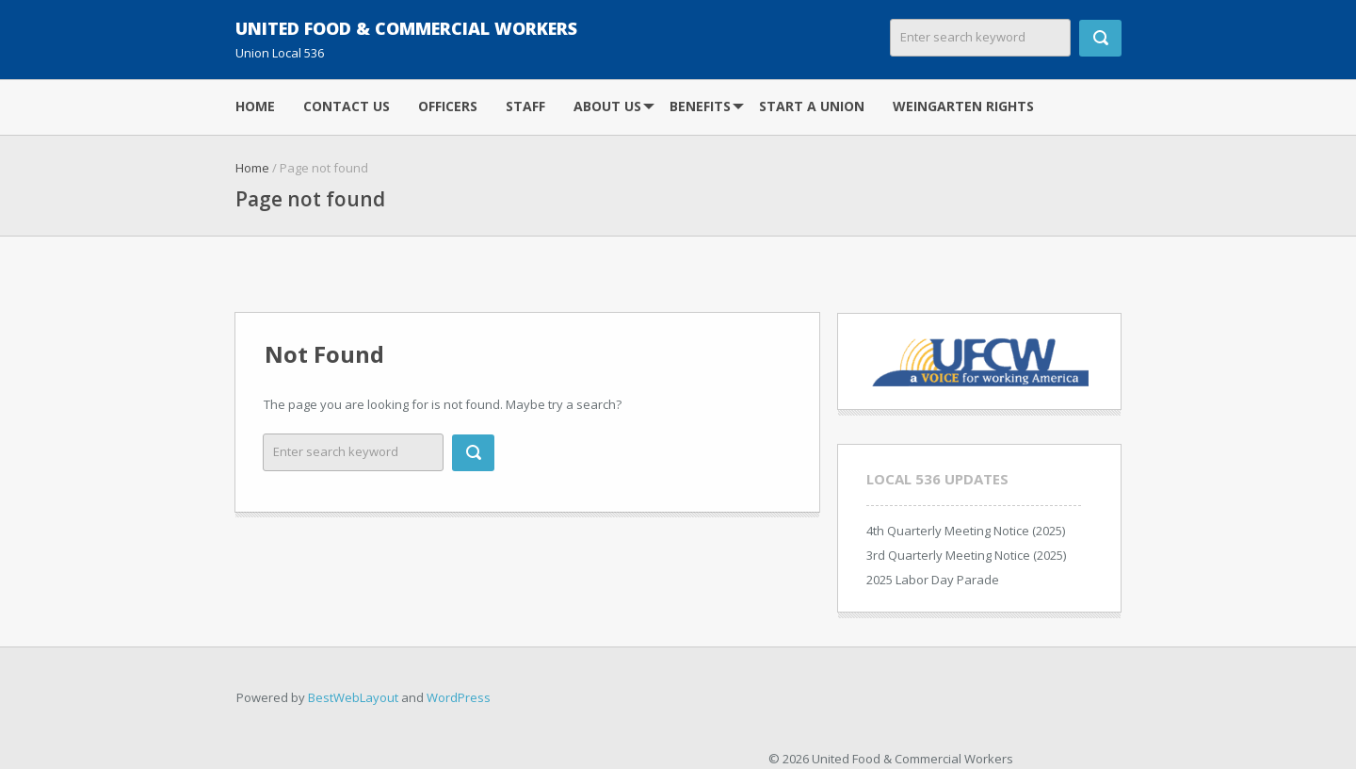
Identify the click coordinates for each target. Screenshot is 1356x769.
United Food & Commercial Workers (406, 28)
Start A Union (811, 106)
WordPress (459, 697)
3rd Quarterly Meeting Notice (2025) (966, 555)
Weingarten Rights (963, 106)
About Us (607, 106)
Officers (447, 106)
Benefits (700, 106)
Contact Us (346, 106)
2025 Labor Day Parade (932, 579)
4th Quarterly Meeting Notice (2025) (965, 530)
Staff (525, 106)
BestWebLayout (353, 697)
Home (255, 106)
